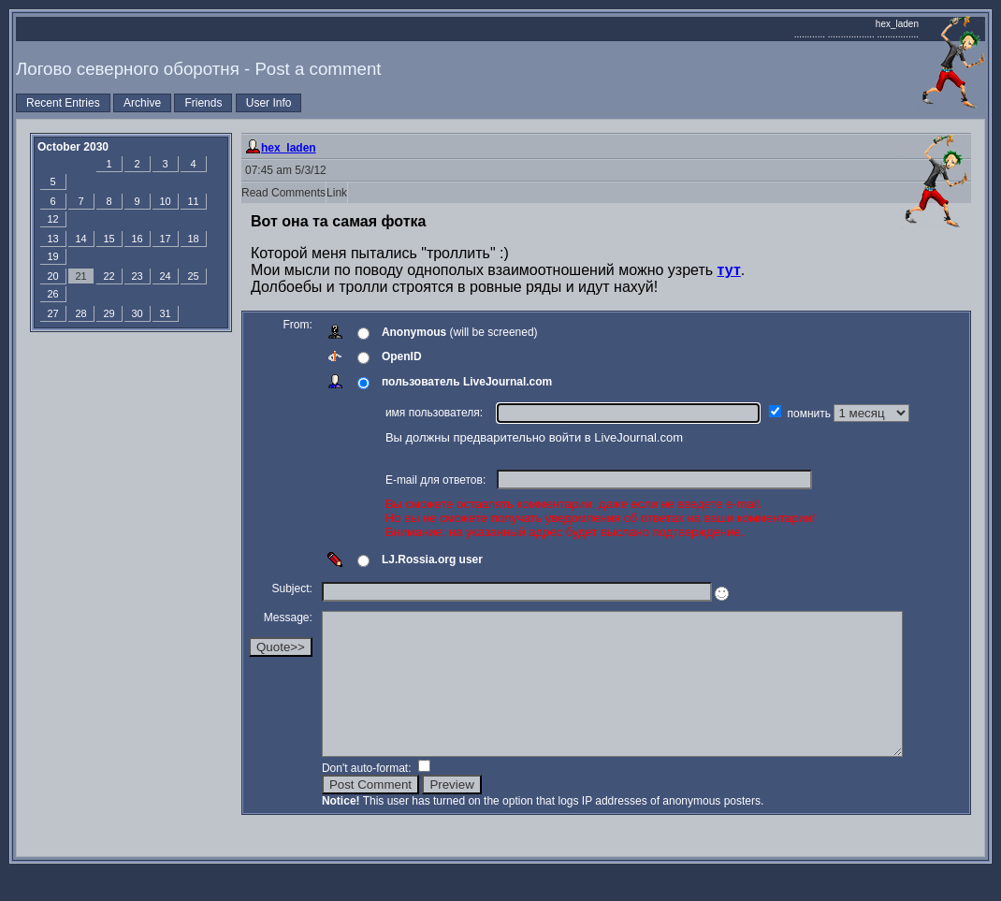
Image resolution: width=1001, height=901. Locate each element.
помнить (811, 413)
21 (80, 276)
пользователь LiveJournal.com (467, 381)
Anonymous (414, 332)
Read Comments (283, 192)
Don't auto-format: (368, 796)
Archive (142, 102)
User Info (269, 102)
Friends (203, 102)
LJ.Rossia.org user (432, 559)
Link (336, 192)
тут (729, 270)
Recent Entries (63, 102)
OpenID (402, 356)
